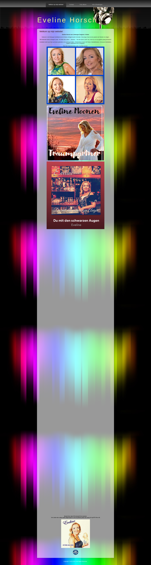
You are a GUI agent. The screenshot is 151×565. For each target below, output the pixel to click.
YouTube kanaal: (75, 74)
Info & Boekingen (97, 4)
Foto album (83, 4)
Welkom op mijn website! (56, 4)
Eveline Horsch (67, 20)
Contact (71, 4)
